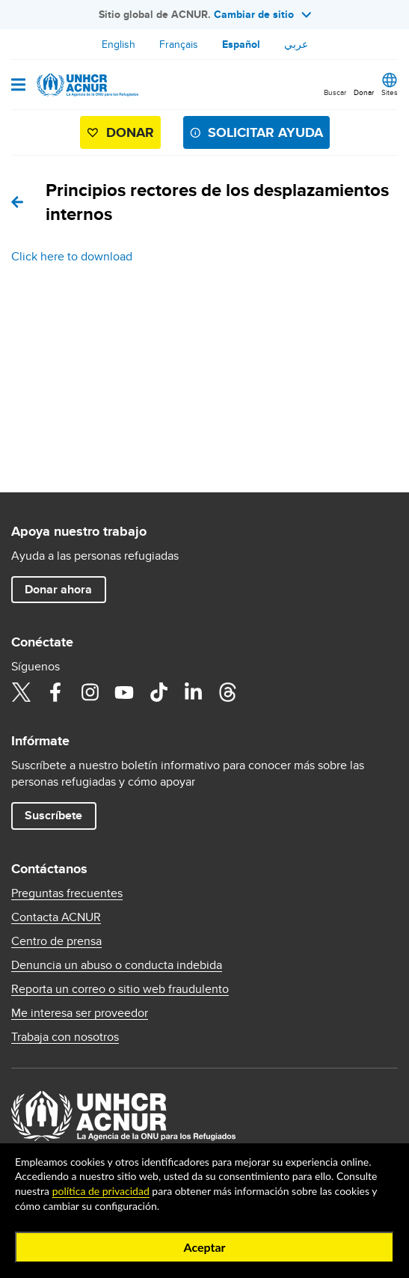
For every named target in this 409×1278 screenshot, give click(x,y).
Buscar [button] (335, 92)
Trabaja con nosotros (65, 1037)
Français (178, 44)
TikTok (158, 692)
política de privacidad (101, 1190)
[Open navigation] (18, 85)
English (118, 44)
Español (241, 44)
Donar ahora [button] (58, 589)
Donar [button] (364, 92)
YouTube (124, 692)
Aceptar (204, 1247)
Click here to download (71, 256)
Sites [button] (389, 92)
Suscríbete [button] (53, 815)
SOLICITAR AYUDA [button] (265, 132)
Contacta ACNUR (56, 917)
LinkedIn (193, 692)
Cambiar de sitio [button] (262, 14)
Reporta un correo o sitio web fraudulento (120, 989)
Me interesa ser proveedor (79, 1013)
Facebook (55, 692)
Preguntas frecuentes (67, 893)
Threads (227, 692)
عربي (296, 44)
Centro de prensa (56, 941)
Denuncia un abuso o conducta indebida (116, 965)
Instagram (89, 692)
